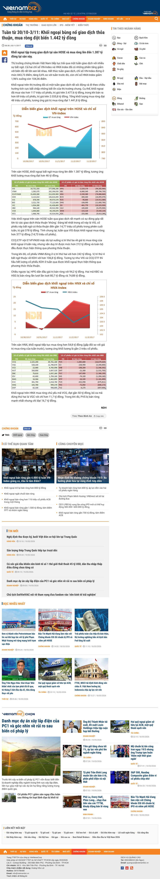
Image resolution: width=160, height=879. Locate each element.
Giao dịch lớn (48, 25)
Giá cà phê (93, 833)
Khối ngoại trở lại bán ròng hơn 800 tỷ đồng (25, 488)
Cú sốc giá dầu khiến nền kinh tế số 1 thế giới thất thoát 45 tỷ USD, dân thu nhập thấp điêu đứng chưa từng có (54, 565)
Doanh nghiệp (13, 585)
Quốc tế (10, 572)
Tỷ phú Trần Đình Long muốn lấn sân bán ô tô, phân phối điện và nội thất (95, 777)
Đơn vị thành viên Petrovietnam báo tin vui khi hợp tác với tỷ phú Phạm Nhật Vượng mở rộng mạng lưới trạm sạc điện (19, 638)
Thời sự (5, 699)
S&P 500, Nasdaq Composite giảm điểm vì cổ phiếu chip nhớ (144, 775)
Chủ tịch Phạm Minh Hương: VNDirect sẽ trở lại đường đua (81, 497)
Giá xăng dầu (143, 833)
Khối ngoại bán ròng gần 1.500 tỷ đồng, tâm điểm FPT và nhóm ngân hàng (28, 509)
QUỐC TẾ (44, 19)
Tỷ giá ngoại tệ (31, 833)
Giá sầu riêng (30, 837)
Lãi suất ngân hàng (126, 833)
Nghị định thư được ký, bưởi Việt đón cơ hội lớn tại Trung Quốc (42, 537)
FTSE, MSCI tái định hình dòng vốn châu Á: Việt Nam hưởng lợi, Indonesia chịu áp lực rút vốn (91, 686)
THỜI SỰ (13, 19)
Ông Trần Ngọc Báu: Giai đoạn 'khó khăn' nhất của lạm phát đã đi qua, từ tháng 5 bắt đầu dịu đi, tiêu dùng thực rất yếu (18, 688)
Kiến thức (83, 25)
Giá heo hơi (81, 833)
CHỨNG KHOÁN (79, 19)
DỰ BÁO (23, 19)
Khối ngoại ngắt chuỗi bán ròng (19, 494)
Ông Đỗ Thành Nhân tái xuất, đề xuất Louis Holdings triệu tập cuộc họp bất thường (95, 726)
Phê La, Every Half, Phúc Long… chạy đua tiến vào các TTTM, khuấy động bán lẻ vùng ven (95, 803)
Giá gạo (54, 837)
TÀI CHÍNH (55, 19)
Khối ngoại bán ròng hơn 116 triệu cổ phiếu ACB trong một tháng (27, 500)
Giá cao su (65, 837)
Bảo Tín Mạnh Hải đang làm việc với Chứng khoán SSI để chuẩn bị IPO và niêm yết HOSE (55, 637)
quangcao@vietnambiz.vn (137, 863)
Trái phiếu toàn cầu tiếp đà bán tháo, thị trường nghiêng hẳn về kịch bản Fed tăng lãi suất (92, 637)
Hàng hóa (11, 541)
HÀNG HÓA (33, 19)
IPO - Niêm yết (67, 25)
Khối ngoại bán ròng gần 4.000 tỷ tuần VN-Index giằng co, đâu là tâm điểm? (27, 479)
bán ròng (31, 434)
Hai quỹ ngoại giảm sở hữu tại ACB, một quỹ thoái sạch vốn (54, 685)
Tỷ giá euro (68, 833)
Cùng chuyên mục (71, 444)
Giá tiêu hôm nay (108, 833)
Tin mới (13, 531)
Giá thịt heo (44, 837)
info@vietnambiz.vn (21, 873)
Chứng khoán (12, 25)
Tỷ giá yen (56, 833)
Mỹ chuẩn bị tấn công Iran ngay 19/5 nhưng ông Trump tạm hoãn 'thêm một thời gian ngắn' (142, 753)
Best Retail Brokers (81, 837)
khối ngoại (17, 434)
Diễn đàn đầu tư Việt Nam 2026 (106, 837)
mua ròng (44, 434)
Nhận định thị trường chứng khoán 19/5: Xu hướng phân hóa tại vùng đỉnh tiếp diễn (82, 479)
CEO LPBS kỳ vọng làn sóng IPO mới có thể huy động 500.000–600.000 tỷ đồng (81, 505)
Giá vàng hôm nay (14, 833)
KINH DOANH (108, 19)
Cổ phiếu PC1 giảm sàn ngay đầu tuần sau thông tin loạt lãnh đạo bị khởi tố (39, 796)
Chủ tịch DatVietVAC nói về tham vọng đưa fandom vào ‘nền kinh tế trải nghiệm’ (51, 594)
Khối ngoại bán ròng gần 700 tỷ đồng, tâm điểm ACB (82, 514)
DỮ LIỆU (120, 19)
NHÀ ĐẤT (65, 19)
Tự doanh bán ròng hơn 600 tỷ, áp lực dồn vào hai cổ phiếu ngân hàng (82, 489)
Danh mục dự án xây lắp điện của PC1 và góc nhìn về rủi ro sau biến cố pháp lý (50, 581)
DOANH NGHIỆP (94, 19)
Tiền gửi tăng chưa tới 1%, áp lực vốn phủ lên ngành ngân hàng (95, 749)
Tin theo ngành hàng (126, 28)
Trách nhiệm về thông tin (17, 876)
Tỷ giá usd (44, 833)
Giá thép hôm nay (14, 837)
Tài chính (42, 692)
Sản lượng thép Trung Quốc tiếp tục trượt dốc (32, 550)
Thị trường (32, 25)
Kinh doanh (88, 814)
